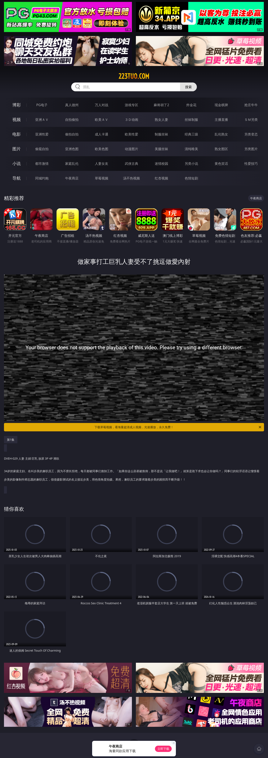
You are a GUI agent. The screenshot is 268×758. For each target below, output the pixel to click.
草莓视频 (101, 178)
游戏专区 (131, 105)
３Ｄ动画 (131, 119)
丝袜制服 (191, 119)
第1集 (10, 440)
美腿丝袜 (161, 149)
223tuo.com (134, 76)
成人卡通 (101, 134)
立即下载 (163, 749)
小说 (16, 163)
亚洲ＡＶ (42, 119)
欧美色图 (101, 149)
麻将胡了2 (161, 105)
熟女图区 (221, 149)
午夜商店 (72, 178)
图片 (16, 149)
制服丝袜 (161, 134)
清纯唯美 (191, 149)
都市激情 (42, 163)
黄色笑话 (221, 163)
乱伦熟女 (221, 134)
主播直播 (221, 119)
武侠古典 (131, 163)
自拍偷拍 (72, 119)
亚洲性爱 (42, 134)
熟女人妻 (161, 119)
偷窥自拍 (42, 149)
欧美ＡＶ (101, 119)
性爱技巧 (251, 163)
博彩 (16, 105)
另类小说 (191, 163)
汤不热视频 (131, 178)
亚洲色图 (72, 149)
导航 (16, 178)
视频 (16, 119)
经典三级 (191, 134)
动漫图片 (131, 149)
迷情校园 (161, 163)
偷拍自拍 (72, 134)
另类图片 (251, 149)
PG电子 (41, 105)
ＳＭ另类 (251, 119)
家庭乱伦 (72, 163)
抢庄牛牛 (251, 105)
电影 (16, 134)
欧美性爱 (131, 134)
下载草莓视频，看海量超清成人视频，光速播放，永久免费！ (178, 427)
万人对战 (101, 105)
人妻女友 (101, 163)
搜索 (188, 87)
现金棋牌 (221, 105)
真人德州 (72, 105)
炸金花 (191, 105)
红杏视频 (161, 178)
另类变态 (251, 134)
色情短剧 (191, 178)
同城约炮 (42, 178)
